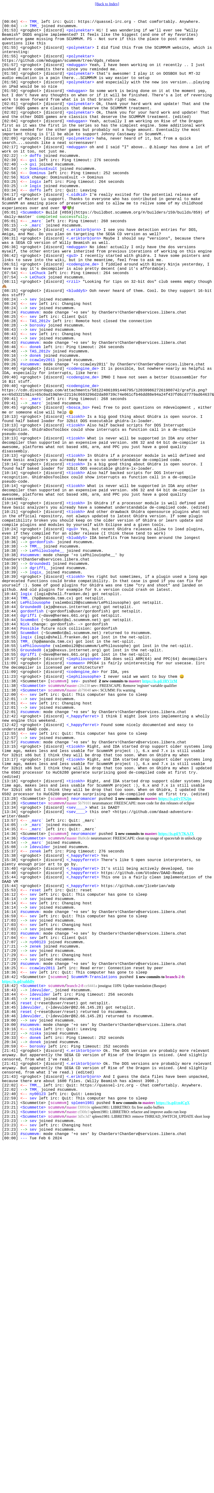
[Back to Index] (107, 4)
